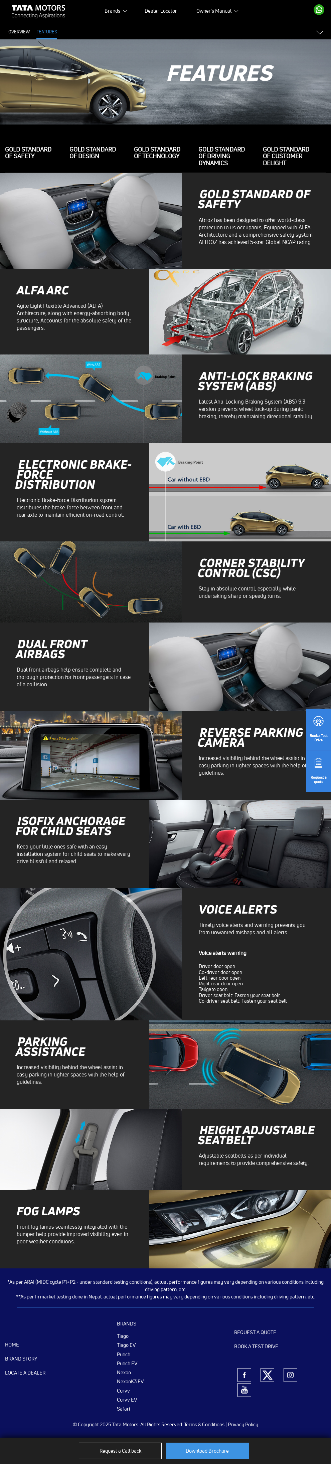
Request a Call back (120, 1451)
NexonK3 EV (130, 1381)
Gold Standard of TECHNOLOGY (157, 153)
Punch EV (127, 1363)
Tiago (123, 1336)
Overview (19, 31)
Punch (123, 1354)
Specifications (98, 31)
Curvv (123, 1391)
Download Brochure (207, 1451)
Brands (112, 11)
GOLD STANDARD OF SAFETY (28, 153)
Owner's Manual (213, 11)
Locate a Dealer (25, 1373)
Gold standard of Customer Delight (286, 156)
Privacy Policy (243, 1424)
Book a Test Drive (256, 1346)
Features (46, 31)
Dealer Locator (161, 11)
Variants (181, 31)
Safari (123, 1409)
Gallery (130, 31)
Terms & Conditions (204, 1424)
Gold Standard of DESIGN (92, 153)
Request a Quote (255, 1332)
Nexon (124, 1372)
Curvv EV (127, 1400)
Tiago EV (126, 1345)
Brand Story (21, 1359)
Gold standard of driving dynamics (221, 156)
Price (69, 31)
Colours (155, 31)
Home (12, 1345)
